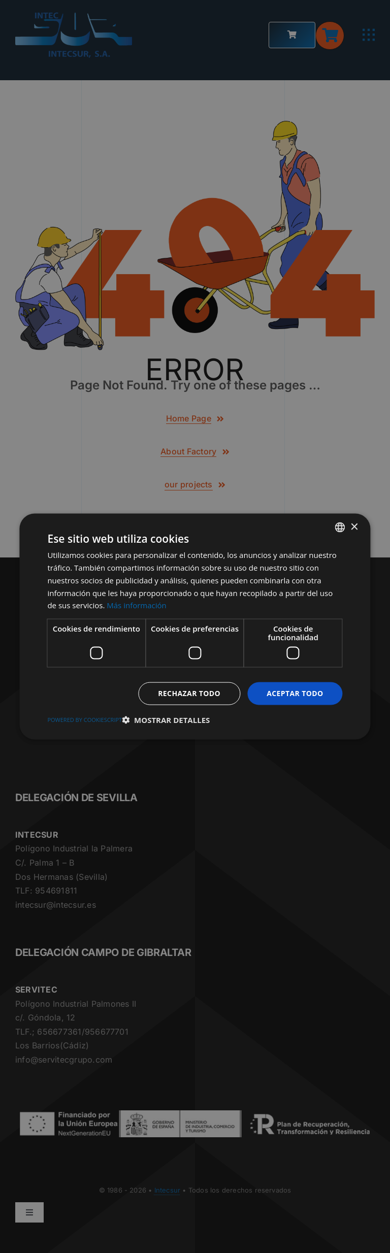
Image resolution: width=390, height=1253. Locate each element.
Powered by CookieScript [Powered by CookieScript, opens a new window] (84, 719)
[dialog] (195, 626)
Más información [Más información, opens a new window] (136, 605)
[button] (166, 719)
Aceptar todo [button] (295, 693)
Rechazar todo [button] (189, 693)
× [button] (354, 527)
